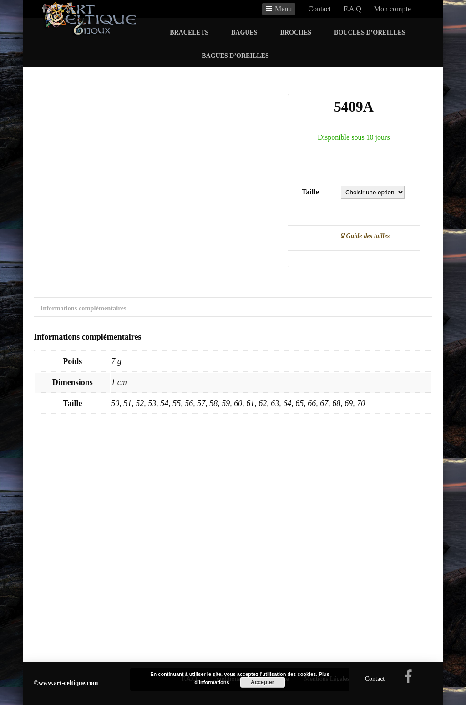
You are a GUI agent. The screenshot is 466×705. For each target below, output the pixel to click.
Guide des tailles (367, 236)
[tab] (83, 310)
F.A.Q (352, 9)
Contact (319, 9)
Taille (310, 192)
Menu (283, 9)
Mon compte (392, 9)
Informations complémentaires (84, 308)
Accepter (262, 682)
